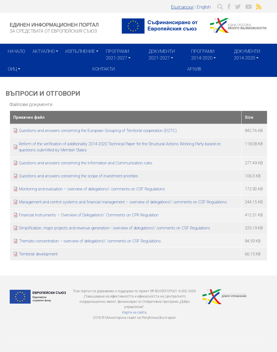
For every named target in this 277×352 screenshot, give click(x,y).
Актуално (43, 51)
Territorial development (38, 254)
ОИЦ (12, 69)
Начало (16, 51)
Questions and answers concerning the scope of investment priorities (78, 176)
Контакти (104, 69)
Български (182, 7)
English (204, 7)
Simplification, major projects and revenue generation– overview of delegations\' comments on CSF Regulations (114, 228)
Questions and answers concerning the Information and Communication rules (85, 163)
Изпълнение (80, 51)
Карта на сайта (134, 312)
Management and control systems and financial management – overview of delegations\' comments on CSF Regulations (123, 202)
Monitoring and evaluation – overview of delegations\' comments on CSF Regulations (92, 189)
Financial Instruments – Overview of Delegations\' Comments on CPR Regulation (88, 215)
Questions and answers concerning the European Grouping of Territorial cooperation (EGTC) (98, 130)
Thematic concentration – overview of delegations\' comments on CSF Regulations (90, 241)
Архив (194, 69)
